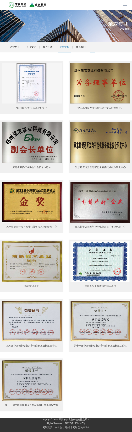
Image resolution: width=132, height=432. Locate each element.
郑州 (67, 427)
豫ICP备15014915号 (74, 423)
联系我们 (81, 47)
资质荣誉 (64, 47)
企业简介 (15, 47)
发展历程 (48, 47)
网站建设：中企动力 (53, 427)
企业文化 (31, 47)
